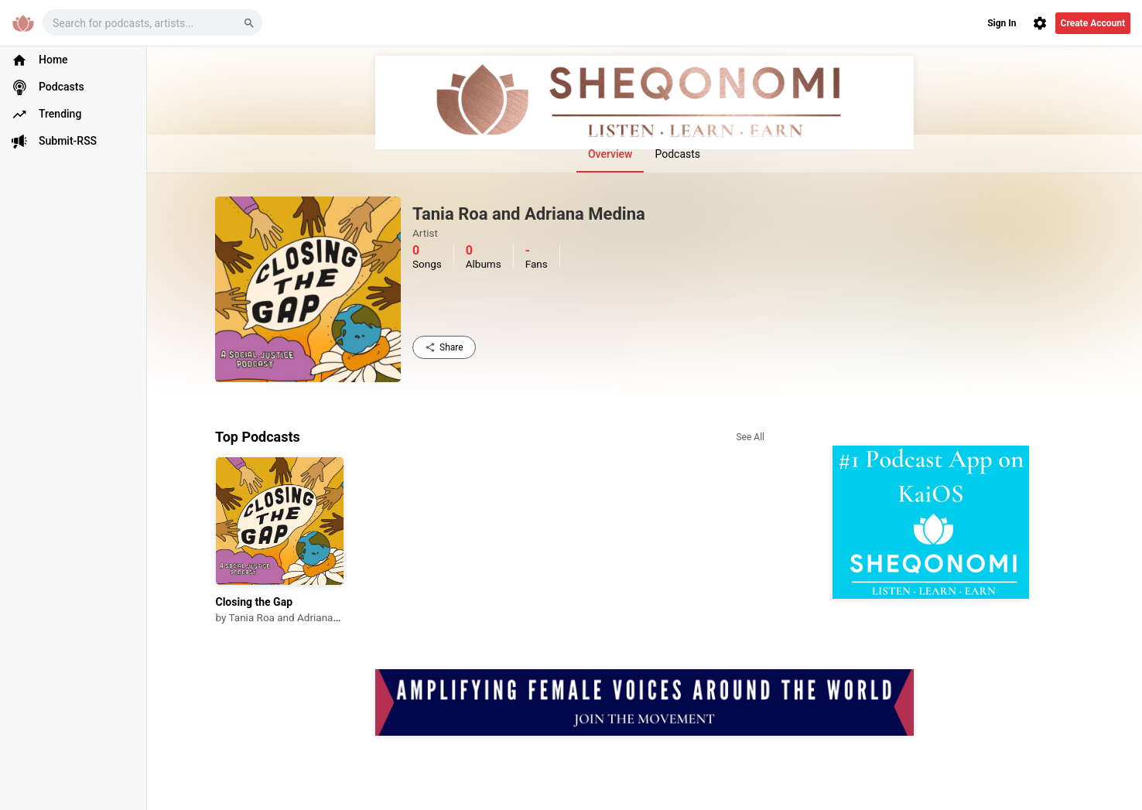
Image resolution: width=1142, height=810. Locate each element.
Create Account (1093, 23)
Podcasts (677, 154)
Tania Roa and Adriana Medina (299, 617)
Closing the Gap (254, 602)
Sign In (1001, 23)
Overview (610, 154)
